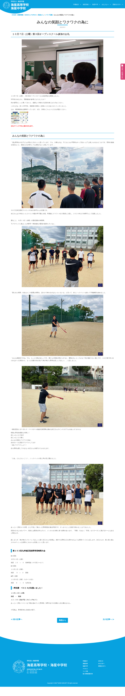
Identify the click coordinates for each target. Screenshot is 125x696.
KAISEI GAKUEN (62, 692)
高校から (62, 629)
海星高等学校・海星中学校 (47, 673)
